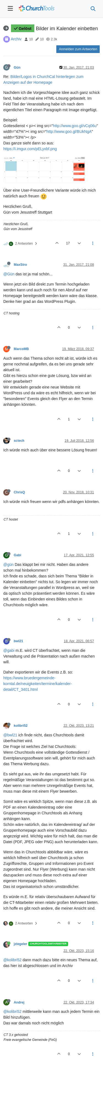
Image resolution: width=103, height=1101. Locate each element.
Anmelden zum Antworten (78, 49)
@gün (8, 564)
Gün (17, 67)
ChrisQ (19, 492)
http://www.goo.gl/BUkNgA (68, 131)
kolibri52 (20, 726)
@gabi (9, 650)
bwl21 (18, 641)
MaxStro (20, 265)
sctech (19, 441)
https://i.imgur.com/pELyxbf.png (30, 149)
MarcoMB (21, 349)
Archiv (16, 39)
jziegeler (20, 944)
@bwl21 (10, 735)
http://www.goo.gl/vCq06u (75, 126)
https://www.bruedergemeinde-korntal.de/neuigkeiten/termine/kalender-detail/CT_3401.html (37, 684)
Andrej (19, 1002)
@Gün (9, 274)
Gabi (17, 555)
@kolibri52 (12, 960)
